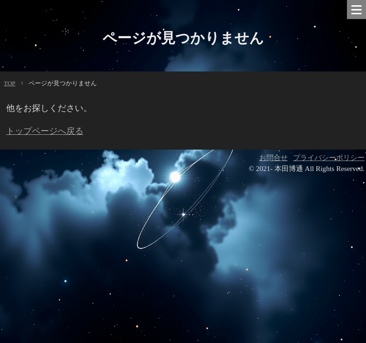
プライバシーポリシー (329, 157)
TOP (9, 83)
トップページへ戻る (44, 131)
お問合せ (273, 157)
